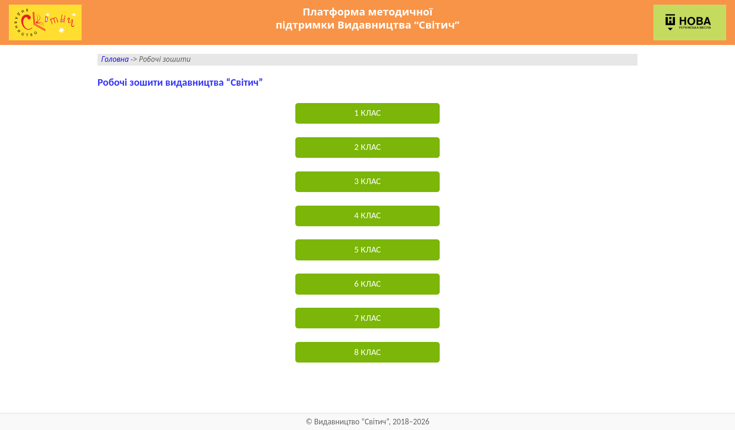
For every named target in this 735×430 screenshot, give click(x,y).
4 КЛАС (367, 215)
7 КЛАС (367, 317)
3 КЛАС (367, 181)
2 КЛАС (367, 146)
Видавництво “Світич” (351, 422)
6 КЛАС (367, 283)
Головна (115, 59)
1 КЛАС (367, 112)
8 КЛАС (367, 352)
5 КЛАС (367, 249)
